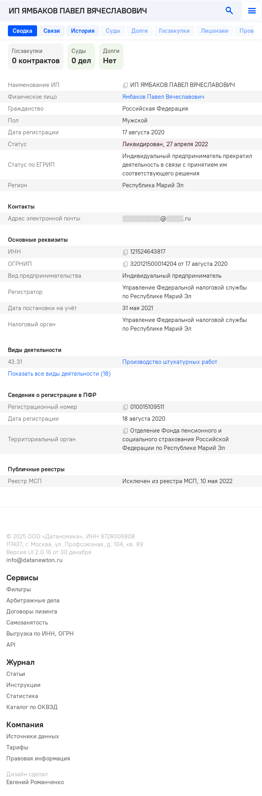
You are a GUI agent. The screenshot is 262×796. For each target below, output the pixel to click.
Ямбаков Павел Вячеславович (163, 96)
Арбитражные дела (33, 600)
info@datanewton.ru (34, 560)
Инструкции (23, 685)
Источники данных (32, 736)
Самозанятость (27, 622)
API (10, 644)
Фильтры (18, 589)
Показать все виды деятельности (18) (59, 373)
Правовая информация (38, 758)
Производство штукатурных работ (169, 361)
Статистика (22, 696)
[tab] (22, 30)
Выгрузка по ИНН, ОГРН (40, 633)
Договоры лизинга (31, 611)
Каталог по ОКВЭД (32, 707)
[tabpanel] (131, 265)
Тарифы (17, 747)
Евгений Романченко (35, 782)
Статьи (15, 673)
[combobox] (110, 10)
